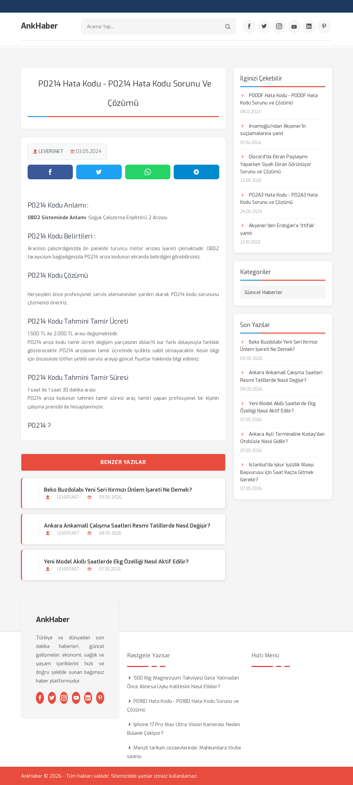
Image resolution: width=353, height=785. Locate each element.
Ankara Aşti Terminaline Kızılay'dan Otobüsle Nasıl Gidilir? (282, 437)
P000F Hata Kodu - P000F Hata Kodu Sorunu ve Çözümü (279, 98)
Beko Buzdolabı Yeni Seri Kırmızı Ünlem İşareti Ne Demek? (118, 489)
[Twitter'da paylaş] (99, 171)
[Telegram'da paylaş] (196, 171)
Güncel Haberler (264, 291)
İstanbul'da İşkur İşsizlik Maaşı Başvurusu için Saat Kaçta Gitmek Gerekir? (277, 472)
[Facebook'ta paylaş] (50, 171)
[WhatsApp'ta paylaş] (148, 171)
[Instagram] (279, 27)
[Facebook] (249, 27)
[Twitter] (264, 27)
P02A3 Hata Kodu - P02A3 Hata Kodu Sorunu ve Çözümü (279, 198)
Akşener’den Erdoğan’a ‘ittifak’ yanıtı (277, 229)
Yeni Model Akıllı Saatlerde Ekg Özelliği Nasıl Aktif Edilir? (116, 561)
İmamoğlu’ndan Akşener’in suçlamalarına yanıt (273, 129)
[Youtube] (294, 27)
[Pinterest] (324, 27)
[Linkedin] (309, 27)
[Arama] (227, 26)
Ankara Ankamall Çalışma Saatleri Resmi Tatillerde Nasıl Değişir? (127, 525)
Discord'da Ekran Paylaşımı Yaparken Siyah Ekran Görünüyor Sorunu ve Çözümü (275, 164)
